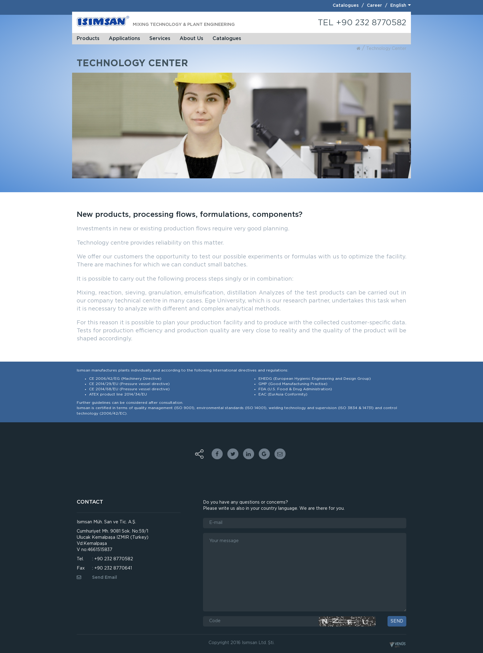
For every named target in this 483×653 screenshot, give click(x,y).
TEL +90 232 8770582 (362, 23)
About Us (191, 38)
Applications (124, 38)
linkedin (248, 453)
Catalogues (346, 5)
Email (280, 453)
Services (159, 38)
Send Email (97, 577)
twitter (232, 453)
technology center (386, 49)
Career (374, 5)
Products (88, 38)
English (398, 5)
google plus (264, 453)
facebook (217, 453)
